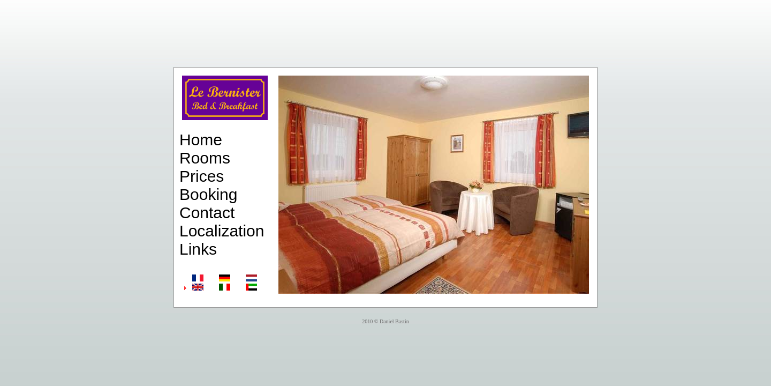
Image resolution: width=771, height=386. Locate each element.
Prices (201, 176)
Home (200, 140)
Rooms (204, 158)
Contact (207, 212)
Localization (221, 231)
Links (198, 249)
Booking (208, 194)
